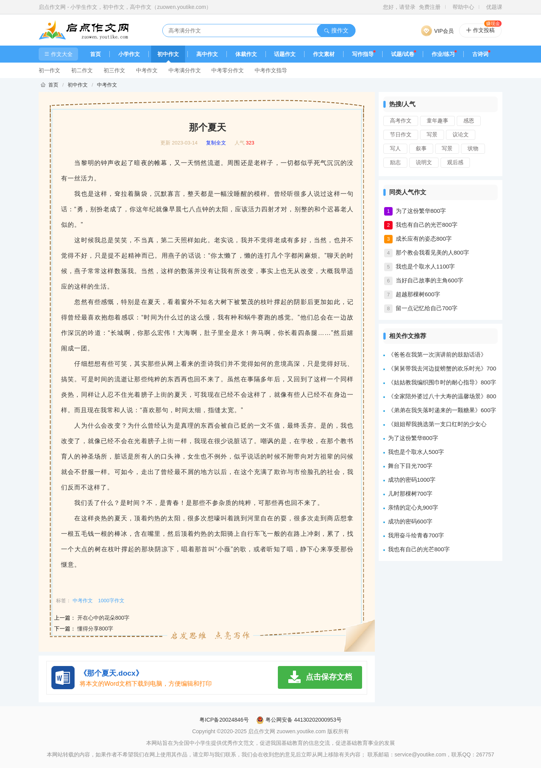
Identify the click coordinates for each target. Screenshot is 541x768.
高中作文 (207, 54)
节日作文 (401, 134)
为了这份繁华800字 (421, 210)
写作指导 (363, 54)
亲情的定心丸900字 (413, 507)
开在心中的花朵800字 (103, 618)
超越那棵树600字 (418, 294)
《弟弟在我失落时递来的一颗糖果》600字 (442, 410)
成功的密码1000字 (412, 479)
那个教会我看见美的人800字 (432, 252)
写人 (395, 148)
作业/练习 (443, 54)
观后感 (455, 162)
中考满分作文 (184, 70)
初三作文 (114, 70)
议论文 (461, 134)
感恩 (468, 120)
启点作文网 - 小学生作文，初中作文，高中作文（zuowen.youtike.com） (125, 7)
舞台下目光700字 (410, 465)
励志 (395, 162)
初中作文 (168, 54)
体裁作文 (246, 54)
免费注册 (430, 7)
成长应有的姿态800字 (424, 238)
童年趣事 (437, 120)
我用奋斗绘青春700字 (416, 535)
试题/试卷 (402, 54)
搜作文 (336, 30)
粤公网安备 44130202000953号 (299, 720)
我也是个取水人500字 (416, 452)
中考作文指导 (271, 70)
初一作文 (49, 70)
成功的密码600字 (410, 521)
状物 (473, 148)
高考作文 (401, 120)
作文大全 (58, 54)
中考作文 (147, 70)
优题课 (494, 7)
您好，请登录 (399, 7)
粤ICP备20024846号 (224, 720)
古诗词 (480, 54)
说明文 (424, 162)
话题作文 (285, 54)
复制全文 (216, 143)
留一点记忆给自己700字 (427, 308)
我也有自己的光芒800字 (427, 224)
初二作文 (82, 70)
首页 (95, 54)
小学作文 (129, 54)
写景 (432, 134)
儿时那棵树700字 (410, 493)
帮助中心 (463, 7)
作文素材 (324, 54)
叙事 (421, 148)
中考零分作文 (227, 70)
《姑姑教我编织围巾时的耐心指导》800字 (442, 382)
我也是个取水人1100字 (425, 266)
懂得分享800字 (95, 628)
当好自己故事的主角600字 (429, 280)
